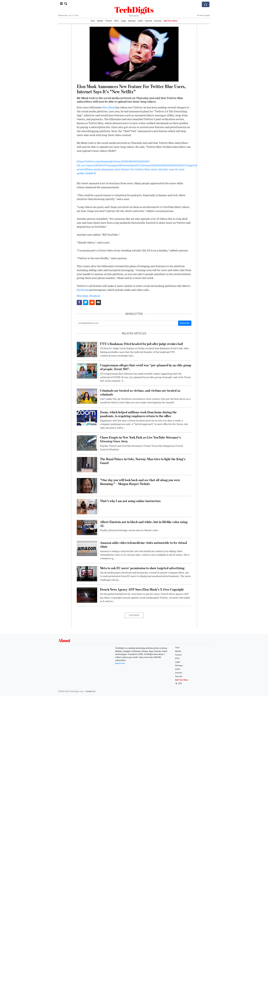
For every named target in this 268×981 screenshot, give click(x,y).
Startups (132, 21)
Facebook (82, 290)
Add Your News (171, 21)
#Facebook (94, 296)
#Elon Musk (82, 296)
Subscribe (185, 323)
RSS (178, 683)
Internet (148, 21)
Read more (120, 663)
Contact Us (90, 691)
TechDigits (134, 9)
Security (157, 21)
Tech (93, 21)
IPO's (116, 21)
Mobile (100, 21)
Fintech (108, 21)
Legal (123, 21)
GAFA (140, 21)
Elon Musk (108, 107)
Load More (134, 615)
